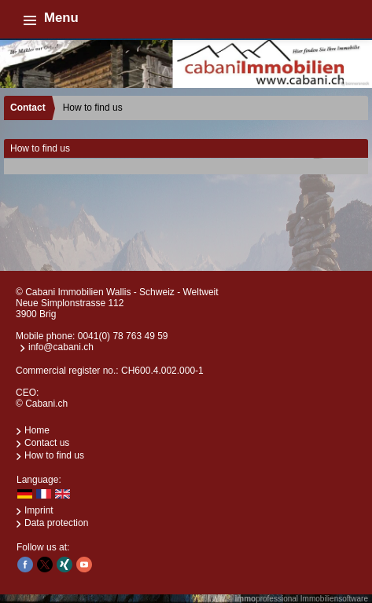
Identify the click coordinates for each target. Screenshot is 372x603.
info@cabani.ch (61, 347)
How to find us (54, 455)
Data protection (56, 522)
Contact (28, 107)
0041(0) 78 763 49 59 (123, 336)
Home (37, 430)
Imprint (38, 510)
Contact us (46, 442)
